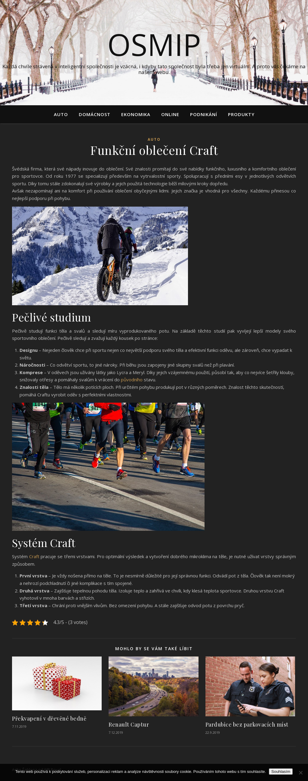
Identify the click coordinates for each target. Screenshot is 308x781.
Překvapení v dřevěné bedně (49, 718)
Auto (61, 114)
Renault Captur (129, 724)
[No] (300, 773)
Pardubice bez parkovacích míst (246, 724)
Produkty (241, 114)
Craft (34, 556)
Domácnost (94, 114)
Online (170, 114)
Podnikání (203, 114)
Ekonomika (135, 114)
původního (131, 380)
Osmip (154, 44)
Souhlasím (280, 771)
